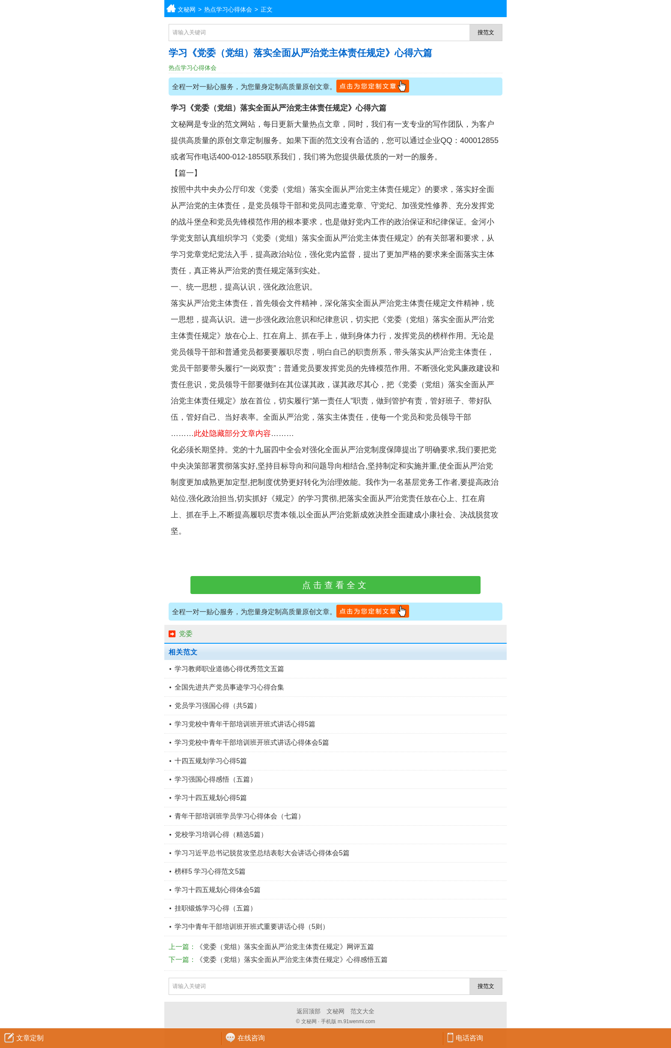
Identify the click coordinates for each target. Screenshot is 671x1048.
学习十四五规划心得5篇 (211, 797)
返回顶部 (309, 1011)
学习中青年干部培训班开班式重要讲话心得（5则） (252, 926)
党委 (186, 633)
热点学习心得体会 (228, 9)
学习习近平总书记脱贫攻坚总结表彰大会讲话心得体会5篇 (262, 853)
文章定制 (30, 1038)
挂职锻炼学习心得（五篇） (216, 908)
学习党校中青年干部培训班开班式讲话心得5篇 (245, 724)
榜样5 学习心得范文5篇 (210, 871)
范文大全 (362, 1011)
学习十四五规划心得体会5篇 (218, 889)
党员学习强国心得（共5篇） (218, 705)
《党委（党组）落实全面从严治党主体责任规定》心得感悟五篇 (292, 959)
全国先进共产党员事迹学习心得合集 (229, 687)
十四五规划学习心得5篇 (211, 760)
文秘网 (187, 9)
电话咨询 (469, 1038)
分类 (664, 8)
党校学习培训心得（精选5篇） (221, 834)
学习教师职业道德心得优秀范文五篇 (229, 668)
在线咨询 (251, 1038)
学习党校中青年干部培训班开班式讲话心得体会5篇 (252, 742)
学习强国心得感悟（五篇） (216, 779)
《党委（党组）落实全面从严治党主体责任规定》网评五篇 (285, 946)
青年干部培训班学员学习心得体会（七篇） (240, 816)
